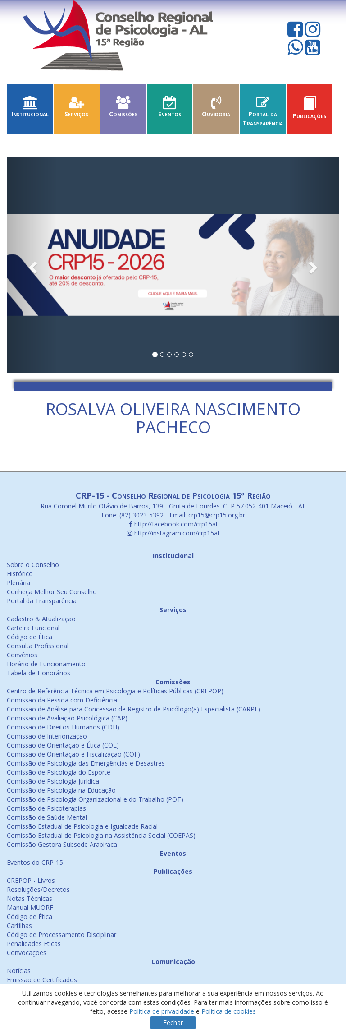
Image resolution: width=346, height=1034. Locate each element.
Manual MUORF (30, 907)
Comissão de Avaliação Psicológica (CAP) (67, 718)
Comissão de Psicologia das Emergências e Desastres (86, 763)
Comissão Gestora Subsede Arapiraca (62, 844)
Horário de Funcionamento (46, 664)
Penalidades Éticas (34, 943)
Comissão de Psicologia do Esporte (58, 772)
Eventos (169, 109)
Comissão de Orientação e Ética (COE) (63, 745)
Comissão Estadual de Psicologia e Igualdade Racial (82, 826)
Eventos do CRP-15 (35, 862)
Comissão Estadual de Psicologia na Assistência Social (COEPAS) (101, 835)
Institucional (30, 109)
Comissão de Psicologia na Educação (61, 790)
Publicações (309, 111)
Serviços (76, 109)
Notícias (19, 970)
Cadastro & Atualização (41, 618)
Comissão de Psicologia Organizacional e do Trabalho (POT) (95, 799)
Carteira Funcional (33, 627)
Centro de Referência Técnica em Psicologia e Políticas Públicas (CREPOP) (115, 691)
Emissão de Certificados (42, 979)
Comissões (123, 109)
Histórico (20, 573)
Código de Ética (29, 636)
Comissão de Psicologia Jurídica (53, 781)
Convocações (26, 952)
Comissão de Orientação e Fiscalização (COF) (73, 754)
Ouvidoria (216, 109)
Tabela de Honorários (38, 673)
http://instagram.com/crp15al (173, 533)
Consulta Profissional (37, 646)
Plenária (18, 582)
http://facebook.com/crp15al (173, 524)
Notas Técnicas (29, 898)
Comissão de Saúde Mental (47, 817)
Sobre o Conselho (33, 564)
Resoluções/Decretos (38, 889)
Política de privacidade (161, 1011)
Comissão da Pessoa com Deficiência (62, 700)
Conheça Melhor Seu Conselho (52, 591)
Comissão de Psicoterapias (46, 808)
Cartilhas (19, 925)
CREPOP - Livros (31, 880)
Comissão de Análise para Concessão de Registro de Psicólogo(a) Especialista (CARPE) (133, 709)
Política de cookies (228, 1011)
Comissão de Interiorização (47, 736)
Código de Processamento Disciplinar (61, 934)
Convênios (22, 655)
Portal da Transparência (263, 114)
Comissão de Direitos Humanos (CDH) (63, 727)
